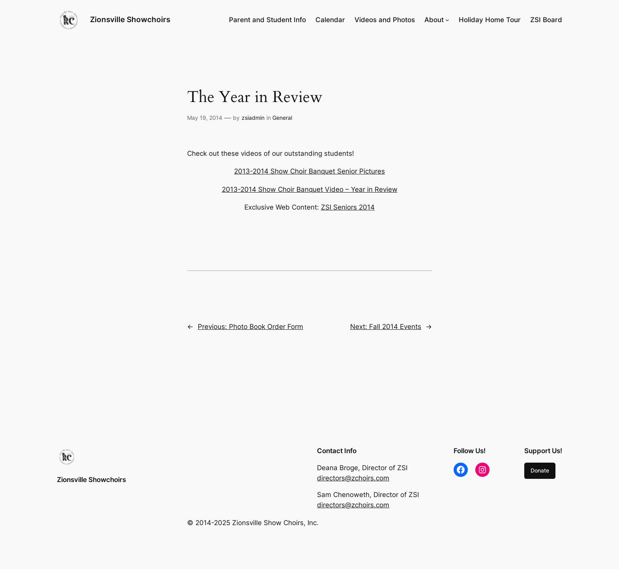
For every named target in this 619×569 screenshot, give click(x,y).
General (282, 117)
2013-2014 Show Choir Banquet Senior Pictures (309, 171)
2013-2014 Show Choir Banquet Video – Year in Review (310, 189)
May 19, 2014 (204, 117)
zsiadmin (253, 117)
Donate (540, 470)
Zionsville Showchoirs (130, 19)
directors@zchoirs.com (353, 478)
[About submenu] (447, 20)
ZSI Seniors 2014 (348, 207)
